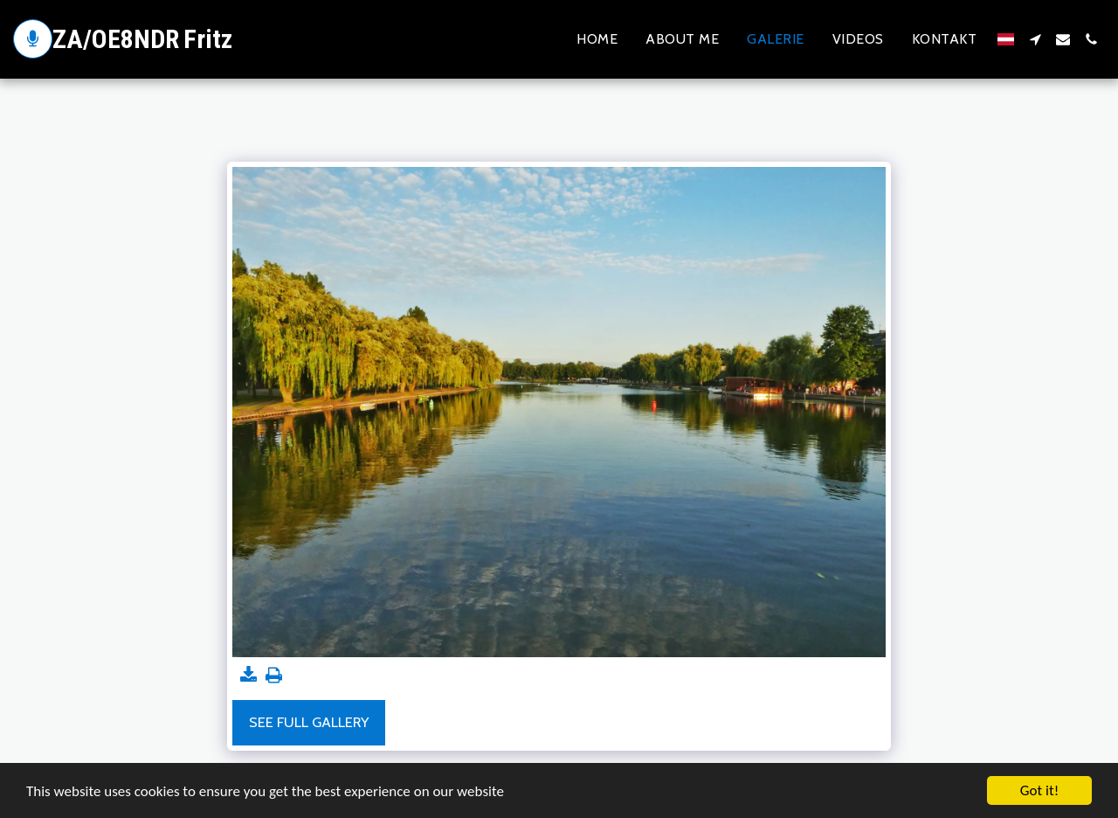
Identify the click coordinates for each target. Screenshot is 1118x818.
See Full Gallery (309, 722)
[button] (1035, 39)
